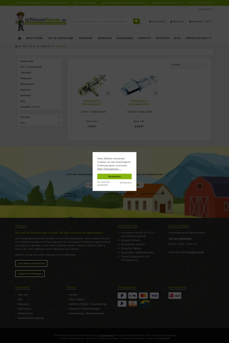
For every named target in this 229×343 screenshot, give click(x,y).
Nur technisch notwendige (103, 183)
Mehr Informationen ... (109, 169)
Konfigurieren (126, 182)
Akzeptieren (114, 176)
